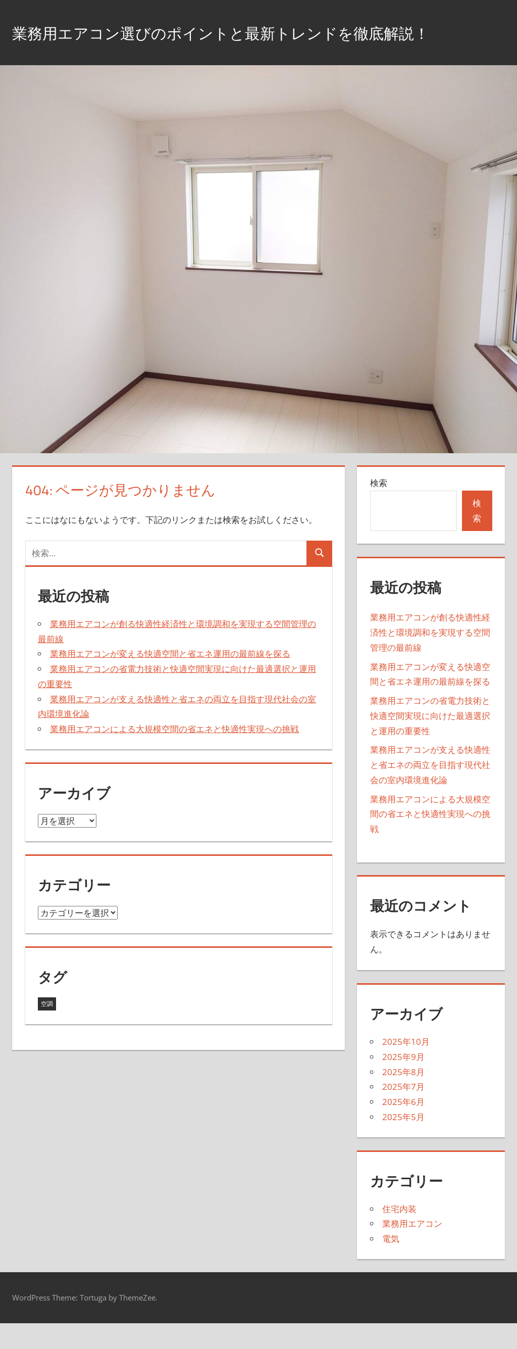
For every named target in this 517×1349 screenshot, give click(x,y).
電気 (390, 1264)
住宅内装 (399, 1234)
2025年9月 (403, 1082)
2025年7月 (403, 1112)
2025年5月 (403, 1142)
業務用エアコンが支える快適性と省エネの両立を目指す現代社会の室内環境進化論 (430, 790)
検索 (378, 508)
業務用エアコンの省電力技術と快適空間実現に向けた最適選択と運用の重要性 (430, 741)
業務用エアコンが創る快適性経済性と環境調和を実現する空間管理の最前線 (430, 658)
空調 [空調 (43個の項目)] (47, 1029)
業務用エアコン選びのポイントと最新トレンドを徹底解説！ (243, 44)
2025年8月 (403, 1097)
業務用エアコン (412, 1249)
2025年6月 (403, 1127)
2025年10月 (406, 1067)
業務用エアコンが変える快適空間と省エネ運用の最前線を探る (170, 679)
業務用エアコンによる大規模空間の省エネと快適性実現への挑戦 (174, 754)
